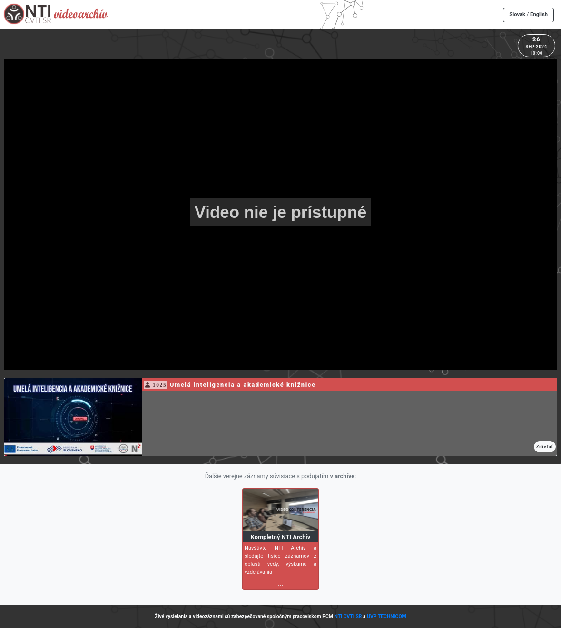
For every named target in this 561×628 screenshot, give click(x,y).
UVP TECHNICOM (386, 616)
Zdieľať (544, 446)
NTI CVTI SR (348, 616)
